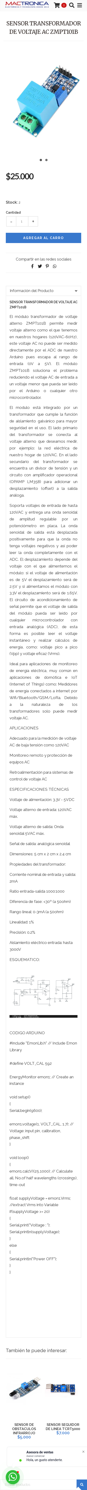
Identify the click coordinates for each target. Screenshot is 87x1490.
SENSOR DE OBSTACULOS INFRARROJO (24, 1429)
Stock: (12, 202)
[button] (41, 159)
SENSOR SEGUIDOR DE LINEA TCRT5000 (63, 1427)
